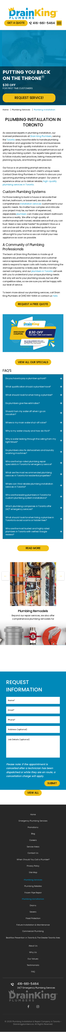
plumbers (21, 213)
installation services (30, 203)
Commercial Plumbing (33, 931)
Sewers (33, 911)
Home (5, 109)
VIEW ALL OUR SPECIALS (33, 362)
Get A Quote (16, 23)
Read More (33, 602)
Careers (33, 840)
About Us (33, 945)
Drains (33, 905)
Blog (33, 833)
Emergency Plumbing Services (33, 820)
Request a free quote (33, 304)
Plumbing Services (21, 109)
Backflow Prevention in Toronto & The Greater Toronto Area (33, 937)
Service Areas (33, 846)
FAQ (33, 971)
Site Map (33, 872)
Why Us (33, 952)
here (55, 295)
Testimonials (33, 965)
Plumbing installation (33, 899)
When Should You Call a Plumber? (33, 859)
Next (60, 576)
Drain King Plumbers (41, 136)
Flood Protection (33, 918)
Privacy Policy (33, 865)
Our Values (33, 958)
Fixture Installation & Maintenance (33, 924)
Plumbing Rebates (33, 886)
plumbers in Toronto (42, 271)
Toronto (11, 139)
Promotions (33, 827)
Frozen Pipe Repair (33, 892)
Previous (5, 576)
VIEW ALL (33, 793)
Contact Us (33, 853)
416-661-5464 (44, 23)
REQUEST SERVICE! (29, 97)
